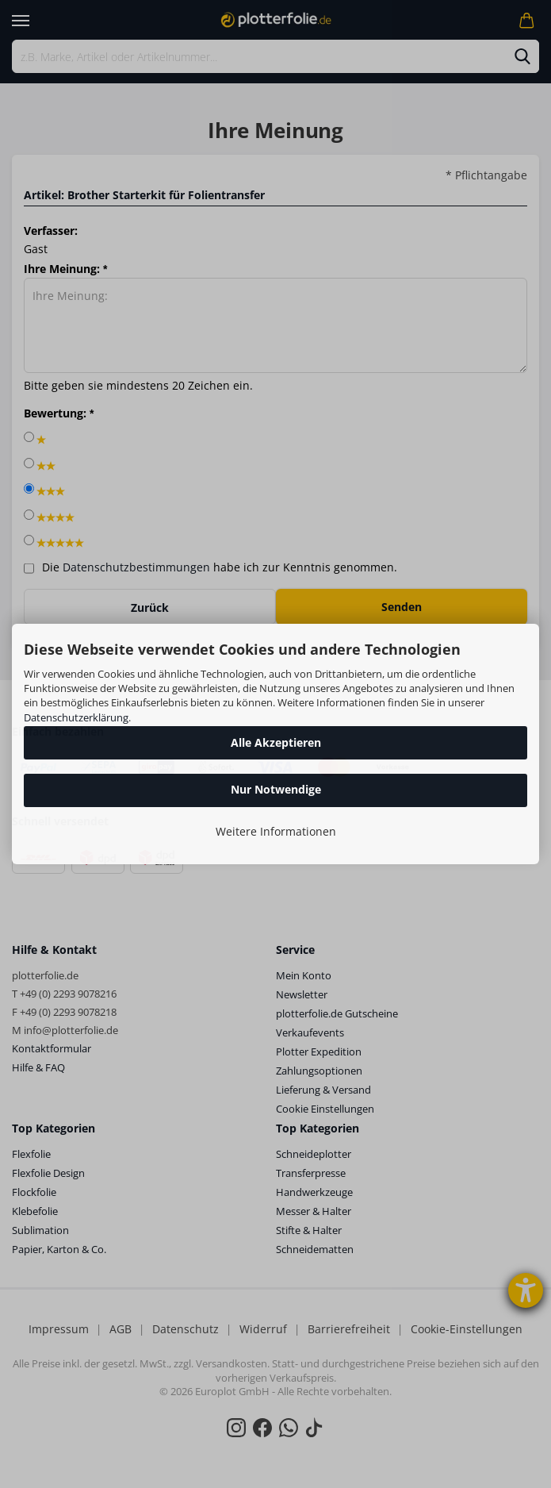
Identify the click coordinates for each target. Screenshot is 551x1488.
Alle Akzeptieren (276, 742)
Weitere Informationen (276, 831)
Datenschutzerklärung (76, 717)
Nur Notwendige (276, 789)
